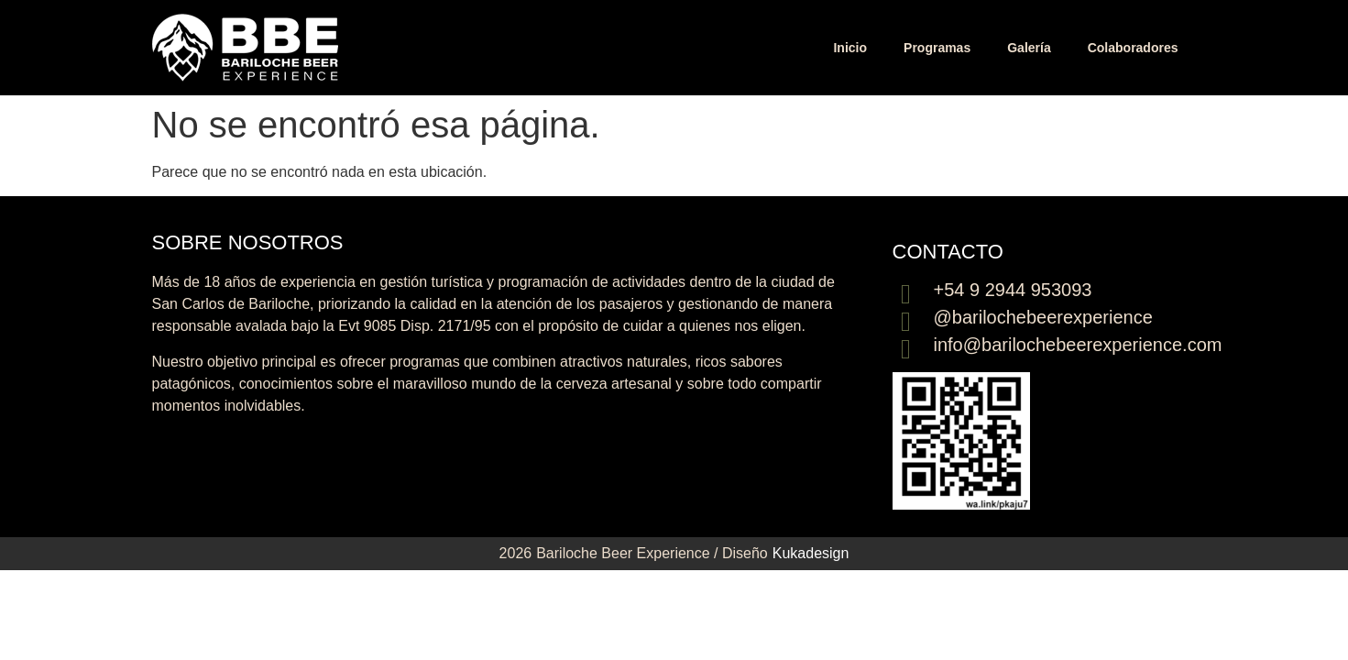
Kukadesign (811, 553)
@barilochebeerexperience (1043, 317)
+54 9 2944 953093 (1013, 290)
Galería (1028, 47)
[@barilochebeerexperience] (906, 322)
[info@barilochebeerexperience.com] (906, 349)
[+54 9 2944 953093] (906, 294)
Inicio (850, 47)
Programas (937, 47)
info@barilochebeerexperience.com (1078, 345)
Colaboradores (1133, 47)
